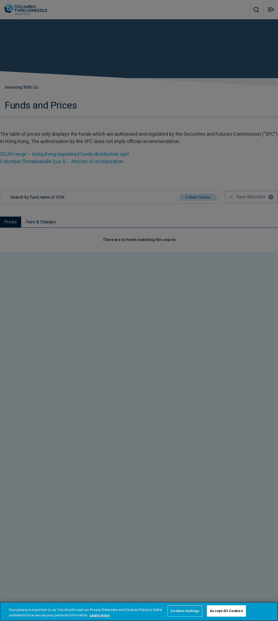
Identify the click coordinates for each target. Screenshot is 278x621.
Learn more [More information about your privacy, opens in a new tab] (100, 615)
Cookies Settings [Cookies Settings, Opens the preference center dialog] (184, 611)
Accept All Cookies (226, 611)
